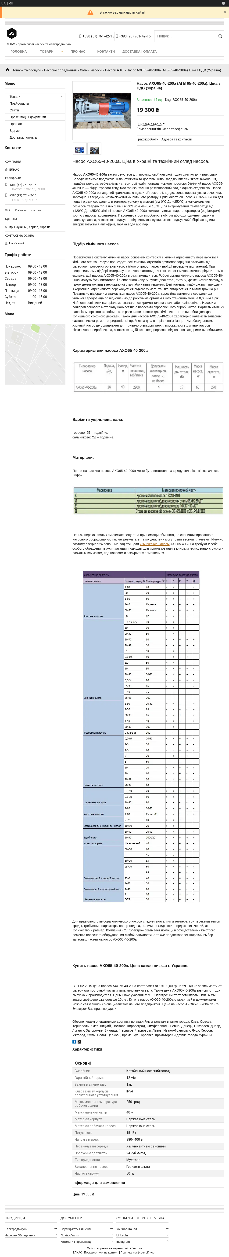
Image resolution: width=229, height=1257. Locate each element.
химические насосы (155, 544)
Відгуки (15, 130)
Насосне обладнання (60, 70)
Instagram (123, 1241)
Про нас (78, 51)
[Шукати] (220, 36)
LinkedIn (122, 1235)
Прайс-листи (19, 103)
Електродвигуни (16, 1229)
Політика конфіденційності (138, 1252)
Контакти (106, 51)
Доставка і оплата (139, 51)
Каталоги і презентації (76, 1241)
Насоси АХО (114, 70)
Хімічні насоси (91, 70)
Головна (19, 51)
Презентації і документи (28, 117)
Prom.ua (137, 1248)
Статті (14, 110)
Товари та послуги (26, 70)
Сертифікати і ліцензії (76, 1229)
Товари (47, 51)
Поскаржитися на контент (101, 1252)
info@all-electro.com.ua (25, 210)
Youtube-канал (126, 1229)
